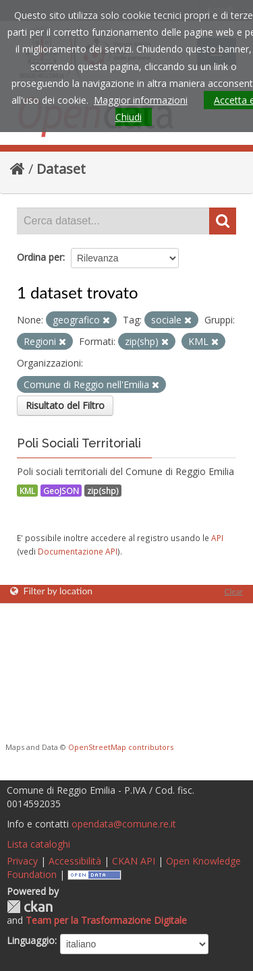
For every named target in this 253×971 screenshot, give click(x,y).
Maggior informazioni (141, 100)
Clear (233, 591)
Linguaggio (31, 940)
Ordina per (40, 257)
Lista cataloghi (38, 844)
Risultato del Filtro (65, 405)
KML (27, 490)
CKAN (30, 907)
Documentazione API (77, 551)
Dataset (61, 169)
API (217, 537)
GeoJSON (61, 490)
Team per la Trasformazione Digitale (106, 920)
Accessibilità (75, 860)
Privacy (22, 860)
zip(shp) (103, 490)
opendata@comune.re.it (124, 823)
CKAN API (133, 860)
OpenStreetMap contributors (120, 747)
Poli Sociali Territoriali (79, 443)
